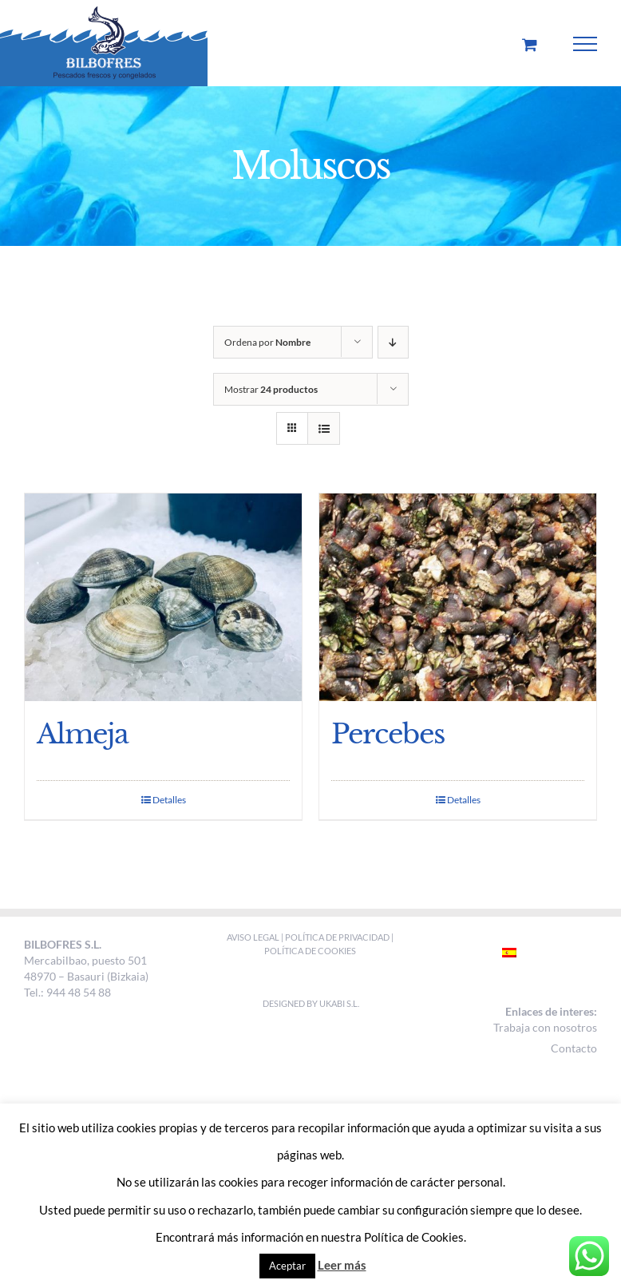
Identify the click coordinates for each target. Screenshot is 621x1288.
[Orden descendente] (393, 342)
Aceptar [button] (287, 1265)
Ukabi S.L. (339, 1003)
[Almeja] (163, 597)
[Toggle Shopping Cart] (529, 44)
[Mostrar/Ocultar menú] (585, 44)
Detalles (169, 800)
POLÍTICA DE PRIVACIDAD (337, 937)
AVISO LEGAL (254, 937)
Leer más (342, 1265)
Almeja (83, 734)
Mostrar (271, 389)
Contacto (574, 1048)
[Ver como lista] (323, 428)
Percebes (388, 734)
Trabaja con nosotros (545, 1027)
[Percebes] (457, 597)
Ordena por (267, 342)
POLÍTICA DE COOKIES (310, 950)
